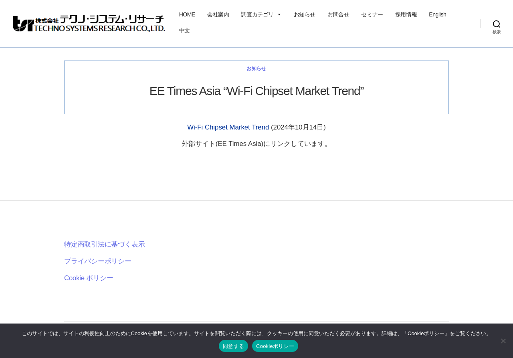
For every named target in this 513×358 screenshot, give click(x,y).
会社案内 (218, 14)
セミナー (372, 14)
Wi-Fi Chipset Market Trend (229, 127)
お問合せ (338, 14)
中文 (184, 30)
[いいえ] (503, 341)
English (437, 14)
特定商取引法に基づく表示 (104, 244)
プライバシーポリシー (97, 261)
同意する (233, 346)
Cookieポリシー (275, 346)
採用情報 (406, 14)
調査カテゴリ (261, 14)
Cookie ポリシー (88, 278)
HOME (187, 14)
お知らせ (304, 14)
